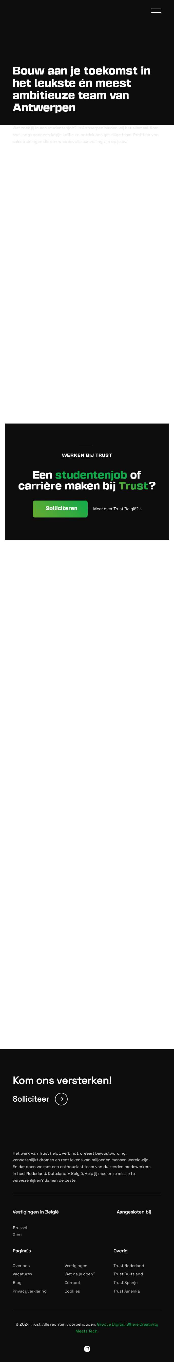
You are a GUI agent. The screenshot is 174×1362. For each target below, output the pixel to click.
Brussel (20, 1227)
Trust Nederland (128, 1266)
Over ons (21, 1266)
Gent (17, 1234)
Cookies (72, 1291)
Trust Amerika (126, 1291)
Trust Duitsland (128, 1274)
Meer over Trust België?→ (117, 508)
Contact (73, 1282)
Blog (17, 1282)
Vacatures (22, 1274)
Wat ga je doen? (80, 1274)
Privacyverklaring (30, 1291)
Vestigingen (76, 1266)
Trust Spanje (125, 1282)
